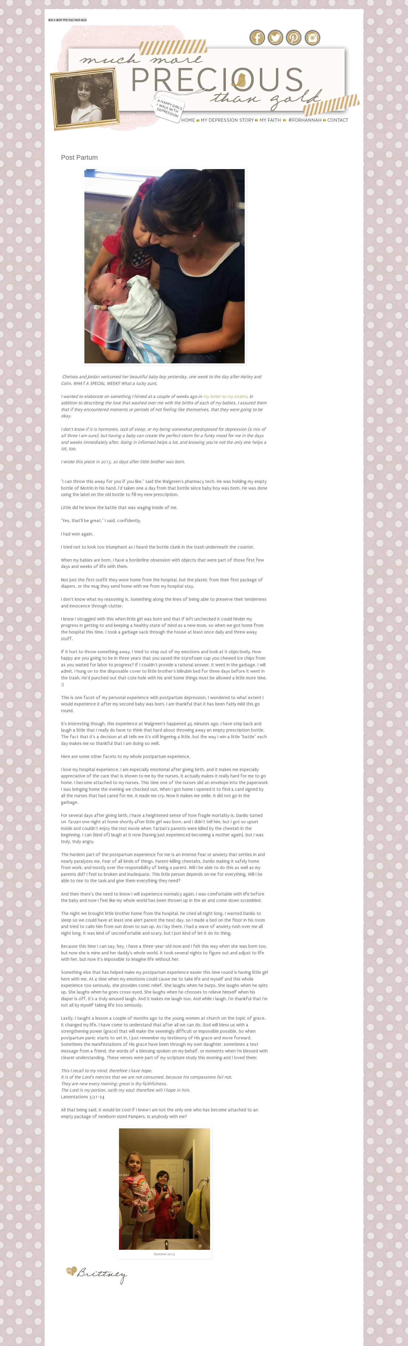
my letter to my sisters (225, 396)
